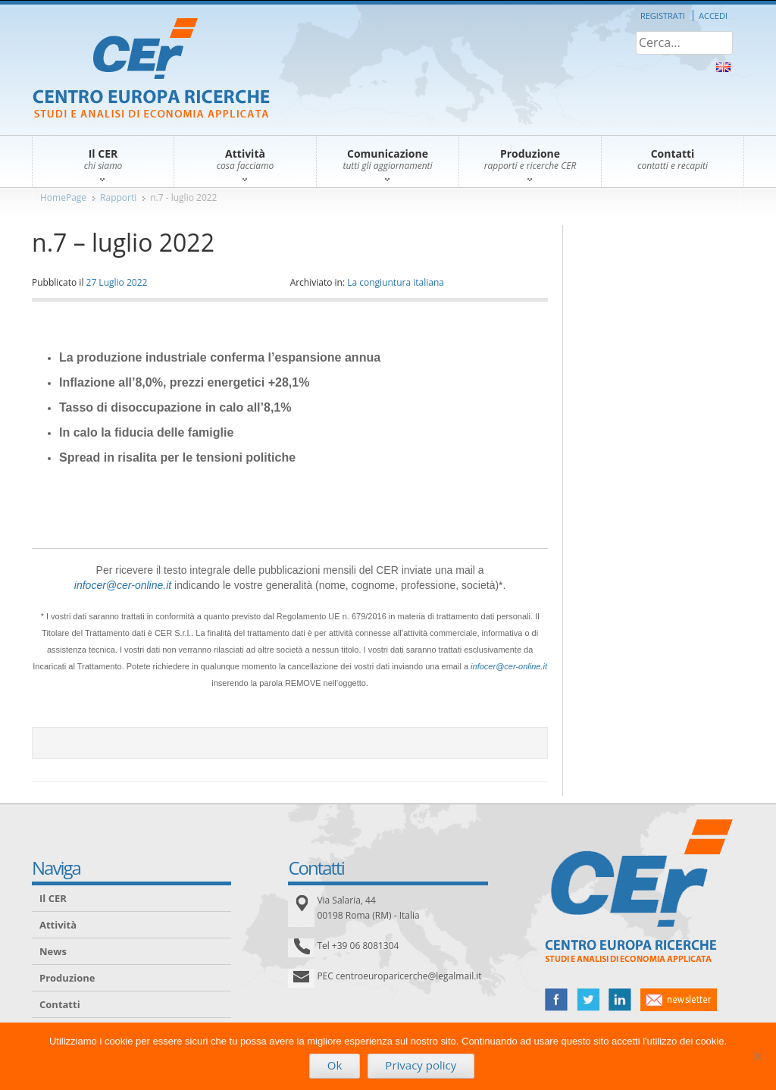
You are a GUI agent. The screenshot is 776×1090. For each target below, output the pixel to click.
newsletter (678, 999)
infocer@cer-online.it (122, 585)
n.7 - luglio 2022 (183, 197)
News (53, 951)
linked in (620, 999)
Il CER (53, 898)
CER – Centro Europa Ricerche (151, 69)
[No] (757, 1055)
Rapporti (118, 197)
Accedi (713, 15)
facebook (556, 999)
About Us (723, 67)
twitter (588, 999)
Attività (58, 925)
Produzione (67, 978)
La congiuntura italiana (395, 282)
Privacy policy (420, 1065)
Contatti (59, 1004)
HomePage (63, 197)
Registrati (662, 15)
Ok (335, 1065)
